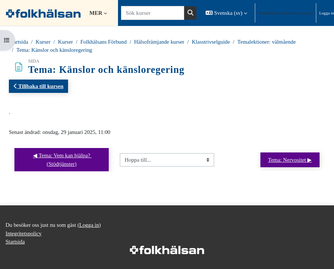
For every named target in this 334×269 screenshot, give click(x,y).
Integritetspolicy (23, 233)
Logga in (326, 13)
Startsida (18, 42)
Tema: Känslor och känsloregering (54, 50)
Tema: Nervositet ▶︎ (290, 160)
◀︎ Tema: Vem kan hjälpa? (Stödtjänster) (62, 159)
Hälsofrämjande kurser (159, 42)
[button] (226, 13)
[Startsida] (43, 13)
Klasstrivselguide (211, 42)
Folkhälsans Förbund (103, 42)
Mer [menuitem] (96, 13)
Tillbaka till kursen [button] (38, 86)
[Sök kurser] (152, 13)
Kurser (43, 42)
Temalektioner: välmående (266, 42)
